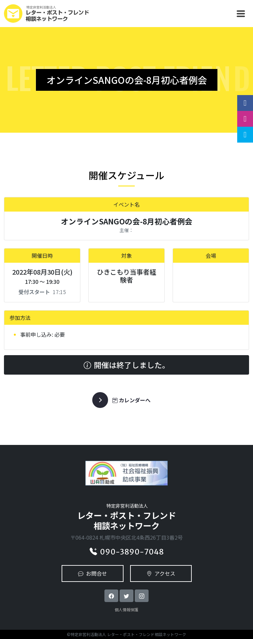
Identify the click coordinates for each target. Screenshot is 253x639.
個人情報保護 (126, 609)
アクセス (161, 573)
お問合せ (92, 573)
